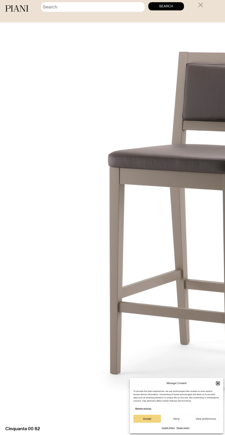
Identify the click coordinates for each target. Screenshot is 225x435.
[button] (218, 383)
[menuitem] (210, 9)
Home (181, 18)
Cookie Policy (168, 428)
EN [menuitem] (216, 8)
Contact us (175, 9)
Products (192, 18)
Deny (176, 418)
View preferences (206, 418)
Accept (147, 418)
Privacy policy (183, 428)
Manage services (143, 408)
